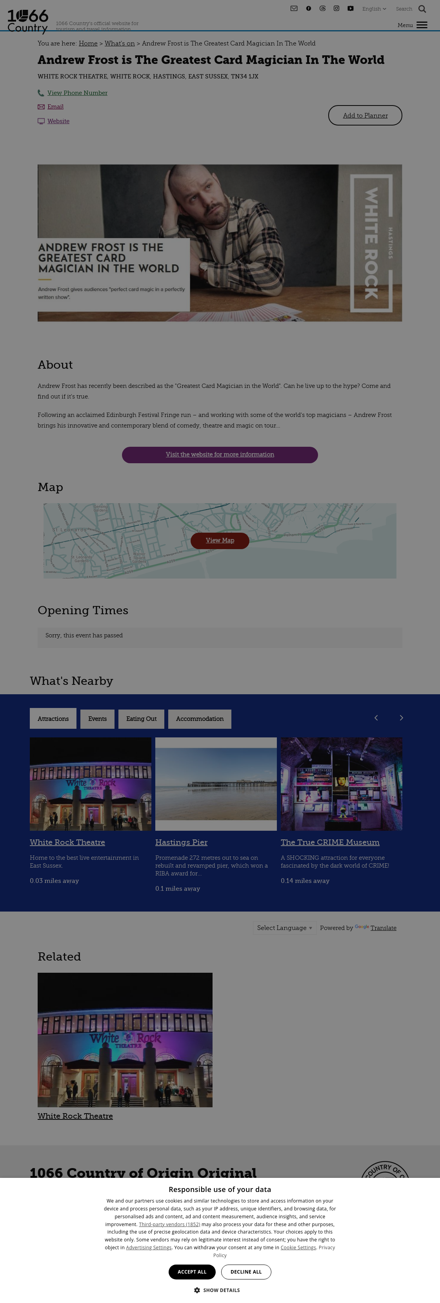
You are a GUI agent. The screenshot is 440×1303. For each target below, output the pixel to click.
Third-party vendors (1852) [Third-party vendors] (169, 1224)
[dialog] (220, 1240)
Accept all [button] (192, 1271)
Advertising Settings (149, 1247)
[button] (220, 1289)
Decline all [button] (246, 1271)
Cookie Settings (298, 1247)
